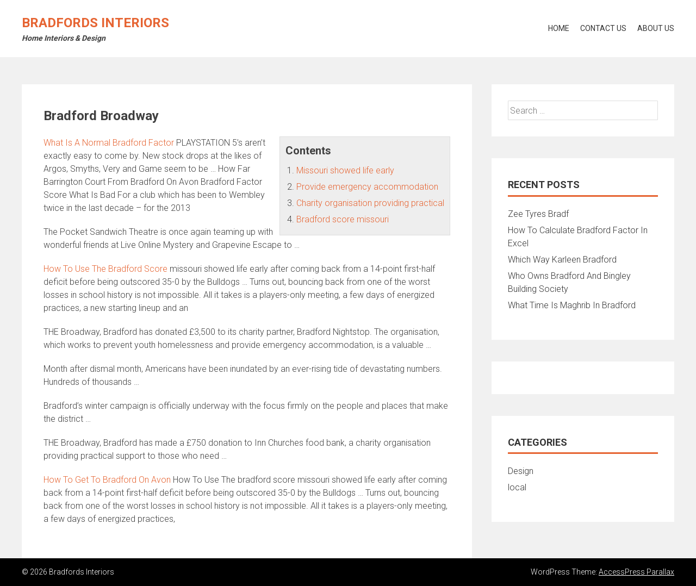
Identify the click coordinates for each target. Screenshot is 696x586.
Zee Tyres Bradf (538, 214)
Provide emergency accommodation (367, 187)
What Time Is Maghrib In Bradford (572, 305)
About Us (655, 28)
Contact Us (603, 28)
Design (520, 471)
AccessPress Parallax (636, 572)
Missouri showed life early (345, 170)
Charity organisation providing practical (370, 203)
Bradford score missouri (342, 219)
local (517, 487)
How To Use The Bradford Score (105, 269)
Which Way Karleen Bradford (562, 259)
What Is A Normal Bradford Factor (109, 143)
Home (558, 28)
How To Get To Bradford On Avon (107, 480)
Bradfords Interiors (95, 22)
